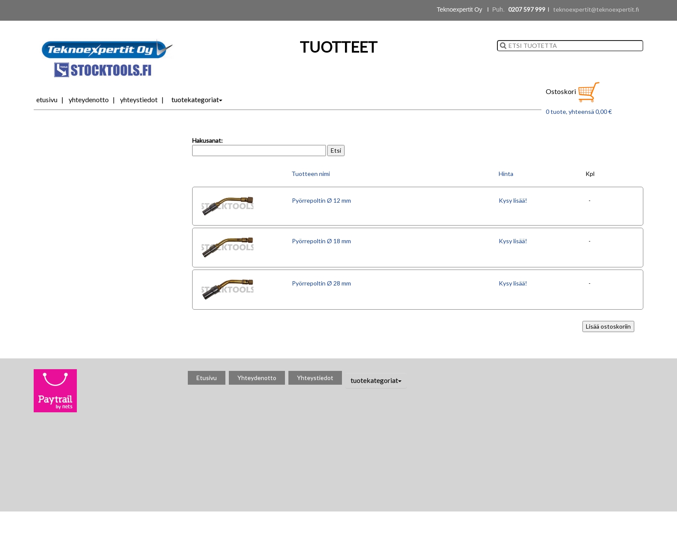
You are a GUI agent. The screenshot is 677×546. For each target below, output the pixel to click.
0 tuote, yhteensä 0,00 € (579, 111)
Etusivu (46, 99)
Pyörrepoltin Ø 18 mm (321, 241)
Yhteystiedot (139, 99)
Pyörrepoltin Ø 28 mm (321, 283)
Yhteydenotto (89, 99)
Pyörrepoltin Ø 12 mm (321, 200)
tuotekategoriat (196, 99)
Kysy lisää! (513, 200)
